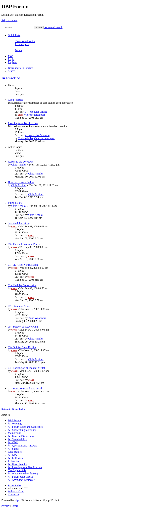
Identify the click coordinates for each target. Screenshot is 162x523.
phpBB (18, 500)
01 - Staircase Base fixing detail (25, 388)
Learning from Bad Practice (23, 123)
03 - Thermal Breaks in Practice (25, 244)
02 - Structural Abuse (19, 306)
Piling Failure (15, 202)
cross (20, 114)
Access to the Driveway (37, 135)
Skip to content (9, 20)
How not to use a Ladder (21, 182)
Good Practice (15, 99)
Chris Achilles (25, 138)
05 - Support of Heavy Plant (23, 326)
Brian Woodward (37, 318)
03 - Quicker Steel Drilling (22, 347)
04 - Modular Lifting (36, 111)
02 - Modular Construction (22, 285)
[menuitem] (25, 41)
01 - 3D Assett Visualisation (23, 264)
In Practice (10, 78)
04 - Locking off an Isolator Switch (26, 367)
